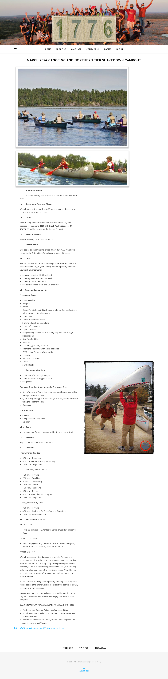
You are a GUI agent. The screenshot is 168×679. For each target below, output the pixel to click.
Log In (119, 49)
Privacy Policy (96, 662)
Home (48, 49)
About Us (61, 49)
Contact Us (92, 49)
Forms (107, 49)
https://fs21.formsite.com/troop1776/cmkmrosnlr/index (39, 628)
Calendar (76, 49)
